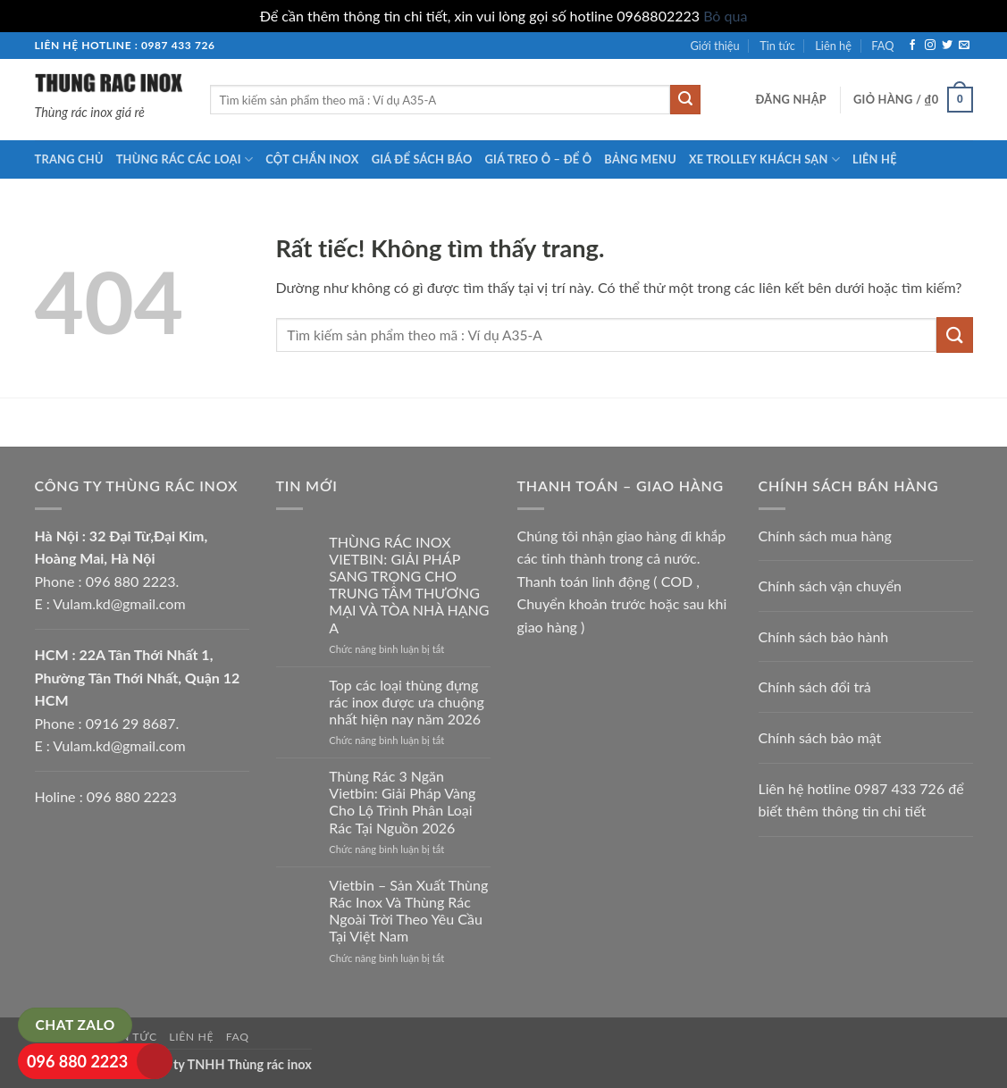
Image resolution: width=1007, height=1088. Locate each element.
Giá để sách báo (422, 159)
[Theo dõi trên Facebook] (912, 45)
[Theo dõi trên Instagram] (930, 45)
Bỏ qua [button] (725, 15)
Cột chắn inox (311, 159)
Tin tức (777, 45)
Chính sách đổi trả (815, 686)
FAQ (882, 45)
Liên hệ (833, 45)
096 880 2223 (77, 1061)
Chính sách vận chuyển (830, 585)
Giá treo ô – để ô (538, 159)
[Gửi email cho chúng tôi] (964, 45)
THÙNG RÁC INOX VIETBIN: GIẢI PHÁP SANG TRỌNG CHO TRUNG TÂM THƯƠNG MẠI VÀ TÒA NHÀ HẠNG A (409, 584)
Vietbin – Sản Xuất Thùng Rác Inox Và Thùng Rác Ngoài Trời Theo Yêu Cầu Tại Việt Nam (408, 910)
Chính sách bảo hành (824, 636)
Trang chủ (69, 159)
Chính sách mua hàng (825, 535)
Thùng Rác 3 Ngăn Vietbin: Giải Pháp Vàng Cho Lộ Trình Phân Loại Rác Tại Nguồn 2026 (402, 801)
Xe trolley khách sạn (764, 159)
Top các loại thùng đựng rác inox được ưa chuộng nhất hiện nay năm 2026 (406, 701)
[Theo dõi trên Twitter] (947, 45)
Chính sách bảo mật (820, 737)
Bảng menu (640, 159)
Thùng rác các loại (185, 159)
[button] (791, 99)
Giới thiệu (715, 45)
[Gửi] (685, 100)
